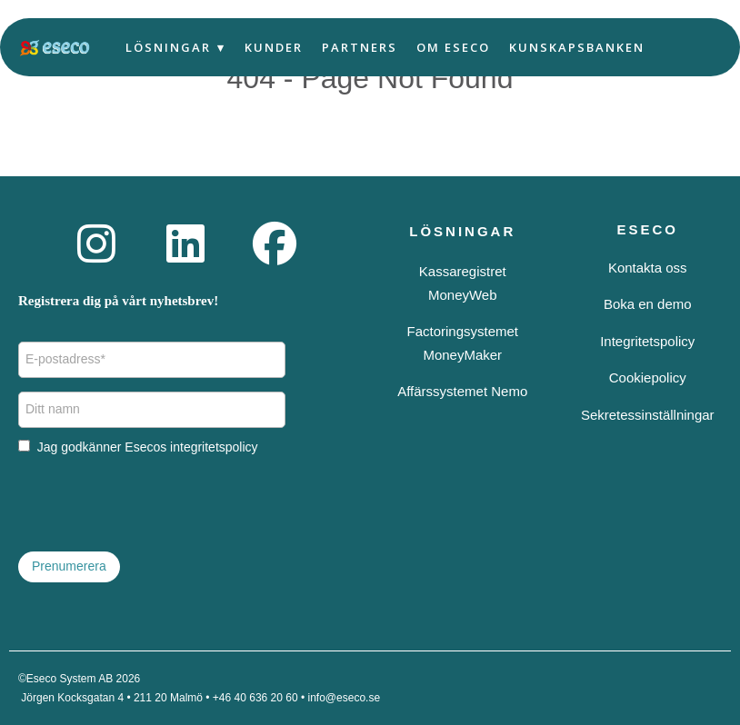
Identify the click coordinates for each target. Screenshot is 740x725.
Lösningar (168, 47)
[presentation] (156, 502)
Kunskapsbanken (577, 47)
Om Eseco (453, 47)
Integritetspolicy (647, 341)
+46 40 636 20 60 (255, 697)
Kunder (274, 47)
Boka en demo (648, 304)
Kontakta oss (647, 267)
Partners (359, 47)
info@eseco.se (344, 697)
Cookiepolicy (647, 377)
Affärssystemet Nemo (462, 391)
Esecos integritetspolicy (191, 447)
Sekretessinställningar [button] (648, 414)
